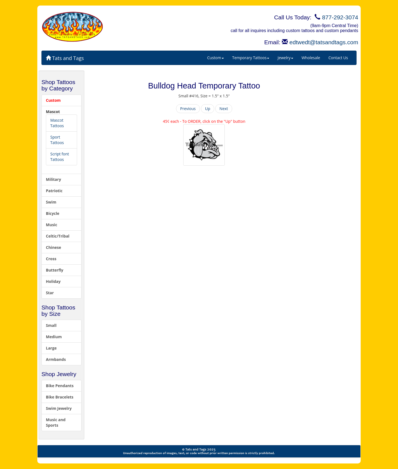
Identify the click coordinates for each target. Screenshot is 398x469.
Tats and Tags (65, 58)
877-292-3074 (340, 17)
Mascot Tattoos (57, 123)
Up (207, 108)
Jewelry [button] (285, 57)
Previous (188, 108)
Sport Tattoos (57, 139)
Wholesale (311, 57)
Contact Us (338, 57)
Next (223, 108)
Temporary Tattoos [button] (250, 57)
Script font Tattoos (59, 156)
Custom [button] (215, 57)
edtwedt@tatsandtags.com (323, 42)
